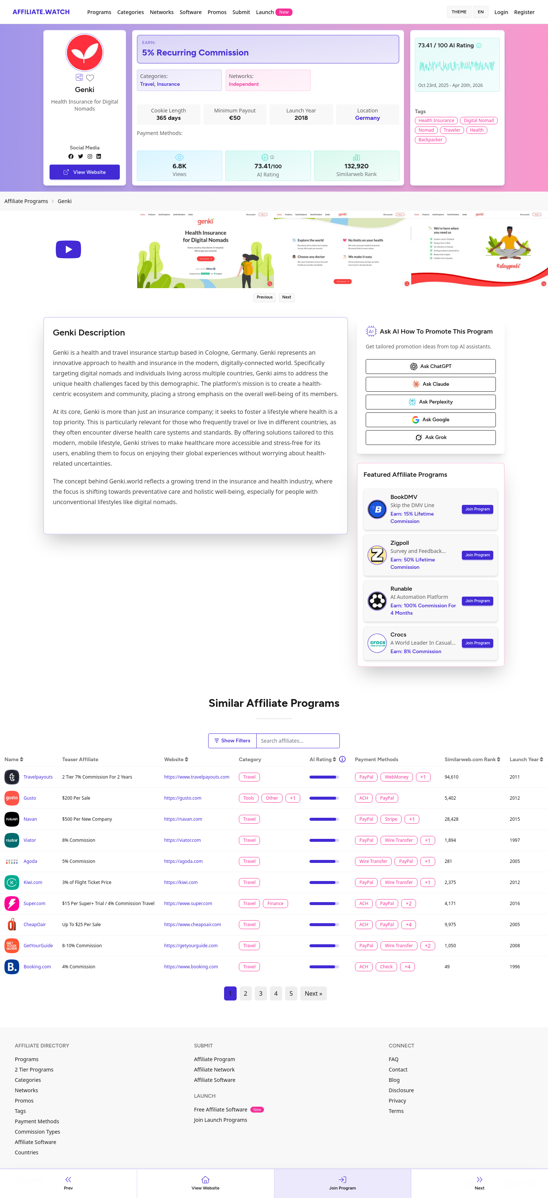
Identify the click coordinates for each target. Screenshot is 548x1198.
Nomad (426, 130)
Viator (30, 840)
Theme (459, 11)
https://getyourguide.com (191, 945)
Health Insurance (436, 120)
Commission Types (37, 1131)
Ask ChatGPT (431, 366)
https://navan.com (183, 819)
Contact (398, 1069)
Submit (241, 12)
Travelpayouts (38, 777)
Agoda (30, 861)
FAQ (394, 1059)
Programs (99, 12)
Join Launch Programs (220, 1119)
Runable (401, 588)
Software (191, 12)
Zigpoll (399, 542)
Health (477, 130)
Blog (394, 1079)
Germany (367, 117)
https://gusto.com (183, 798)
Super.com (34, 903)
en (481, 11)
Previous (265, 297)
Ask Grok (431, 437)
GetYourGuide (38, 945)
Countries (26, 1152)
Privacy (397, 1100)
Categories (130, 12)
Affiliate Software (35, 1141)
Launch (274, 12)
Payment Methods (37, 1121)
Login (501, 12)
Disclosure (401, 1090)
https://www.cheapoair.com (192, 924)
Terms (396, 1110)
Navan (30, 819)
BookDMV (403, 496)
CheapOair (35, 924)
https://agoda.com (183, 861)
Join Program (477, 509)
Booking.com (37, 967)
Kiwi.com (33, 882)
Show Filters (232, 741)
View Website (85, 172)
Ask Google (430, 419)
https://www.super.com (188, 903)
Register (524, 12)
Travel (147, 84)
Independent (244, 84)
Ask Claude (430, 384)
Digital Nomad (479, 120)
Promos (216, 12)
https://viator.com (182, 840)
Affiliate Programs (26, 201)
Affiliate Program (214, 1059)
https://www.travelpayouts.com (197, 777)
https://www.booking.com (191, 967)
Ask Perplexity (431, 402)
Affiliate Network (214, 1069)
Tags (20, 1110)
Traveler (452, 130)
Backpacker (431, 139)
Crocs (398, 634)
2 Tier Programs (34, 1069)
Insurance (168, 84)
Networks (162, 12)
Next (286, 297)
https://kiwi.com (181, 882)
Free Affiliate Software (229, 1109)
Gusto (30, 798)
